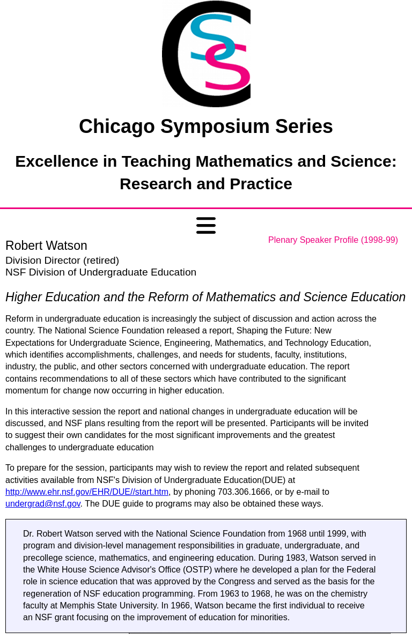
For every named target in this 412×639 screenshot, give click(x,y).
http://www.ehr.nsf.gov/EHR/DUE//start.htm (86, 491)
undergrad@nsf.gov (42, 503)
